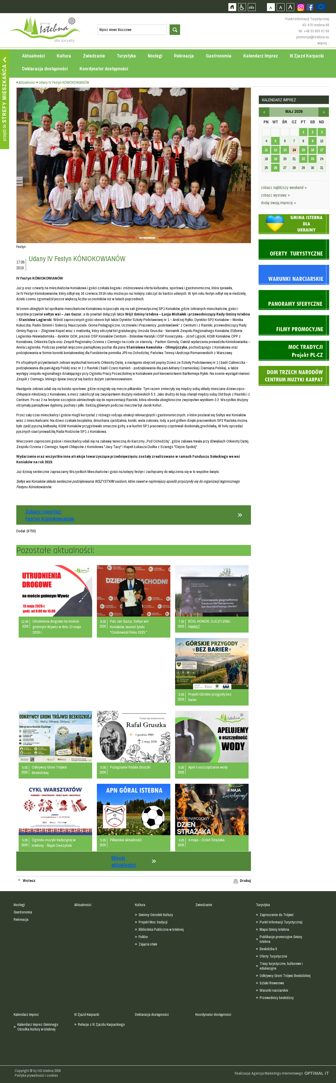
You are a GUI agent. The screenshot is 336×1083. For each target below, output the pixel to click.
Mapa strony (251, 7)
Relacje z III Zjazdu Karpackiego (101, 1024)
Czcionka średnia (280, 7)
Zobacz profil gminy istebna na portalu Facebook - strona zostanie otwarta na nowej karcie (310, 7)
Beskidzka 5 (268, 949)
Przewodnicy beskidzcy (277, 997)
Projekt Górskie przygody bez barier (210, 696)
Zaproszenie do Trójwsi (276, 914)
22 (303, 158)
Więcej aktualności (123, 861)
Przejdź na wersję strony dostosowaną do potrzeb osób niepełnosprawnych (242, 7)
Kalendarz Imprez (260, 55)
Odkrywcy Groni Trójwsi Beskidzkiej (49, 769)
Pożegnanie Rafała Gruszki (130, 767)
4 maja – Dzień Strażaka (206, 840)
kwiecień (264, 112)
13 (284, 150)
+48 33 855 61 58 (316, 31)
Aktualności (33, 55)
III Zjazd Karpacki (307, 55)
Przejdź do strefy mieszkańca (4, 99)
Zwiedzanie (94, 55)
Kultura (64, 55)
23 (312, 158)
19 (275, 158)
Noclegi (155, 55)
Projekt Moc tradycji (153, 922)
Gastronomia (219, 55)
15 (303, 150)
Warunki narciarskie (274, 990)
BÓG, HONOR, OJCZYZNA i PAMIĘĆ (209, 623)
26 (275, 167)
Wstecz (29, 880)
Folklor (143, 936)
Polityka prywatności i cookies (36, 1075)
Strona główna (232, 7)
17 (321, 150)
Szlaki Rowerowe (272, 983)
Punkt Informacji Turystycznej (281, 922)
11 (266, 150)
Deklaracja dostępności (45, 68)
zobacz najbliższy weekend (284, 187)
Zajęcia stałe (148, 944)
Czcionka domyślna (270, 7)
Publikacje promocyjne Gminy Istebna (281, 939)
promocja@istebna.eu (312, 37)
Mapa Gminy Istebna (274, 929)
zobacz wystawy (275, 195)
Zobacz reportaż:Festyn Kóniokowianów (50, 515)
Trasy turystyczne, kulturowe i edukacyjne (281, 966)
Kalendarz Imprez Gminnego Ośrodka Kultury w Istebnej (37, 1027)
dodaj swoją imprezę (278, 202)
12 (275, 150)
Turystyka (126, 55)
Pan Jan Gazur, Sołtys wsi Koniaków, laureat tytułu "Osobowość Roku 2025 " (129, 626)
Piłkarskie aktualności (126, 840)
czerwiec (323, 112)
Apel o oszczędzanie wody (208, 767)
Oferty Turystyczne (273, 956)
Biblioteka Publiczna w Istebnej (161, 929)
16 (312, 150)
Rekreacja (184, 55)
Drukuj (245, 880)
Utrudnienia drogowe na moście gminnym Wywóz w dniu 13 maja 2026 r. (57, 626)
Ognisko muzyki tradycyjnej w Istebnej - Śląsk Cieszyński (54, 842)
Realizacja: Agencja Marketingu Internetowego (269, 1073)
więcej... (323, 43)
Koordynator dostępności (104, 68)
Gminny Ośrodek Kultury (156, 914)
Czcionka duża (290, 7)
